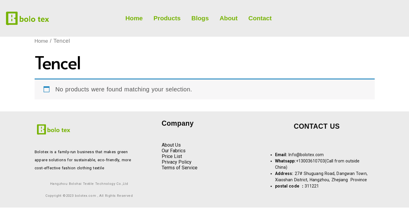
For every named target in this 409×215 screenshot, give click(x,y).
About (229, 18)
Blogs (200, 18)
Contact (260, 18)
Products (167, 18)
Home (134, 18)
